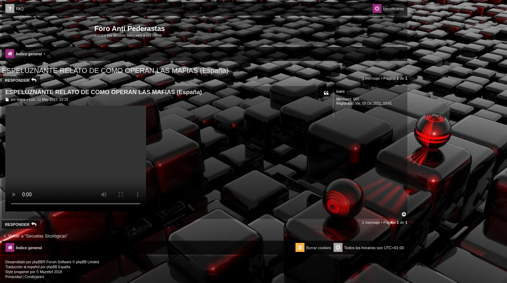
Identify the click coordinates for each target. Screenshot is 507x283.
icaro (340, 91)
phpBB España (58, 267)
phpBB (37, 262)
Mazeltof (46, 272)
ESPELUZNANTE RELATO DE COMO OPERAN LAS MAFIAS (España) (115, 70)
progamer (21, 272)
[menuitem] (14, 9)
